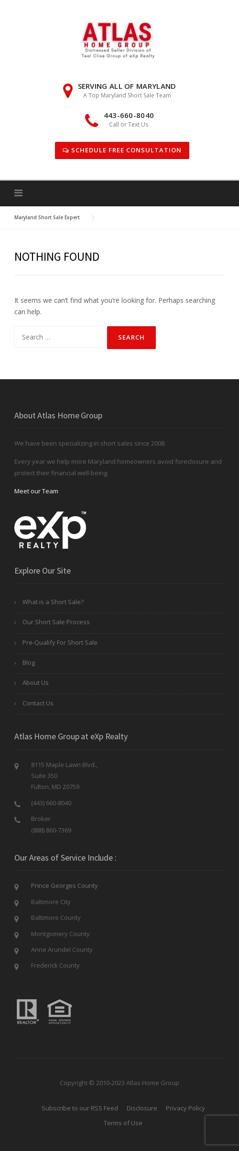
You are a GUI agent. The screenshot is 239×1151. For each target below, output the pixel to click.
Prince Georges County (64, 885)
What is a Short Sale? (53, 601)
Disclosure (142, 1108)
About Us (35, 682)
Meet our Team (36, 491)
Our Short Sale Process (56, 622)
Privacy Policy (185, 1108)
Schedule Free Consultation (122, 150)
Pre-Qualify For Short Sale (60, 642)
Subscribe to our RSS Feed (80, 1108)
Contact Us (38, 703)
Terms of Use (123, 1123)
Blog (28, 662)
